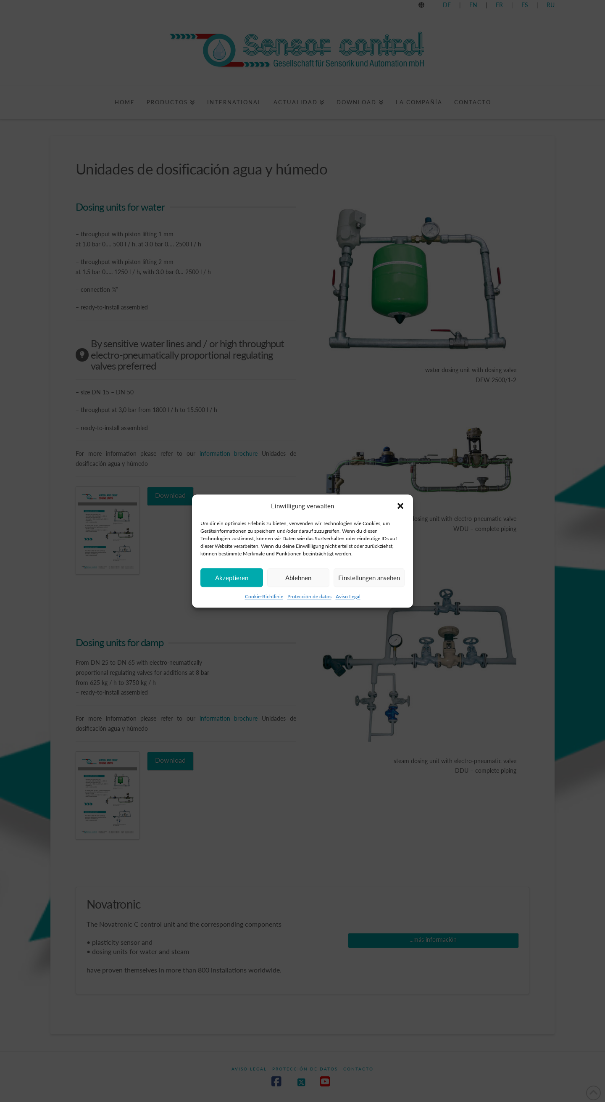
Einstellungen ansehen (369, 585)
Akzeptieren (231, 585)
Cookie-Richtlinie (264, 604)
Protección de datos (309, 604)
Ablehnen (298, 585)
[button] (400, 514)
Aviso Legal (348, 604)
